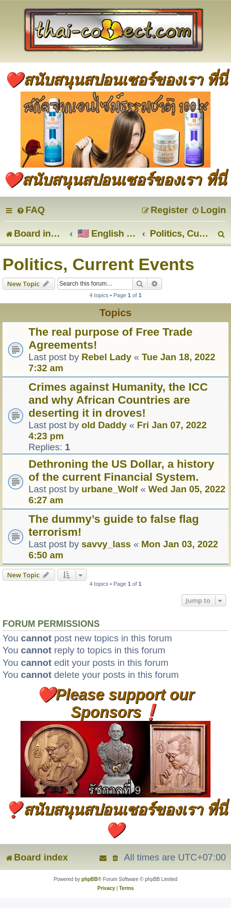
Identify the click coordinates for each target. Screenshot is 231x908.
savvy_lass (106, 544)
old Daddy (104, 425)
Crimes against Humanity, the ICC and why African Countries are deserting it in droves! (118, 400)
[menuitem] (30, 210)
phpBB (90, 879)
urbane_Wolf (110, 489)
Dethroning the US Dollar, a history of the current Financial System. (121, 470)
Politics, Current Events (98, 264)
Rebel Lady (107, 357)
